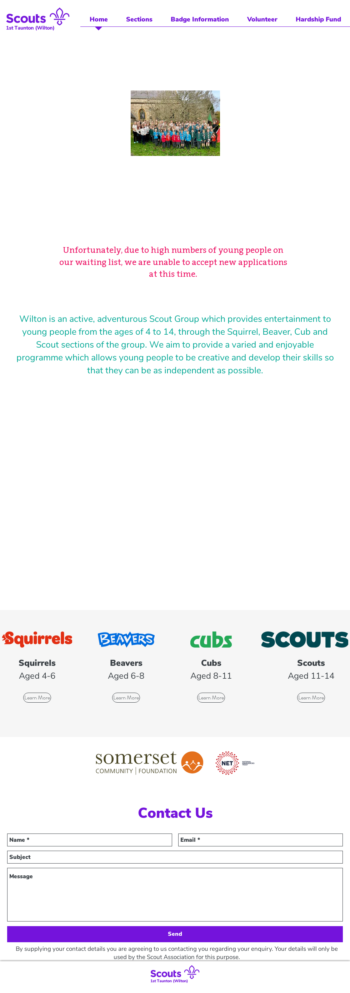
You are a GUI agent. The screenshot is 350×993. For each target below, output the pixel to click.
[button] (139, 22)
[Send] (175, 934)
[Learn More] (37, 698)
